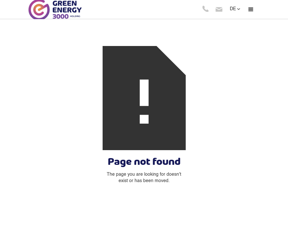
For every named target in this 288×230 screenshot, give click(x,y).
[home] (66, 9)
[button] (251, 9)
